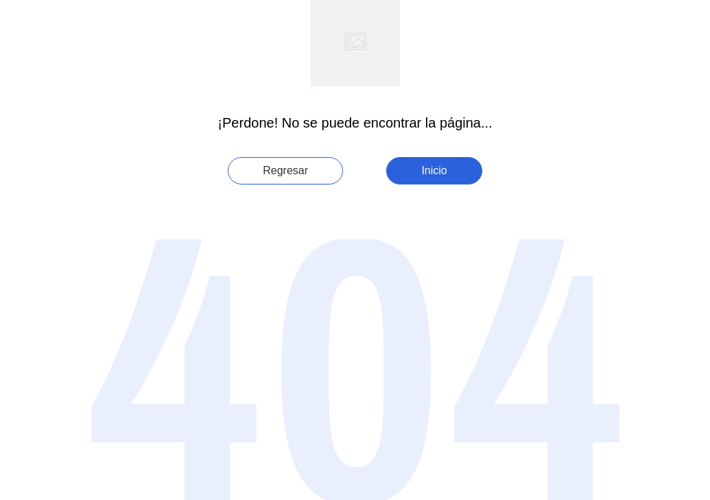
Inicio (434, 170)
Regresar (285, 170)
